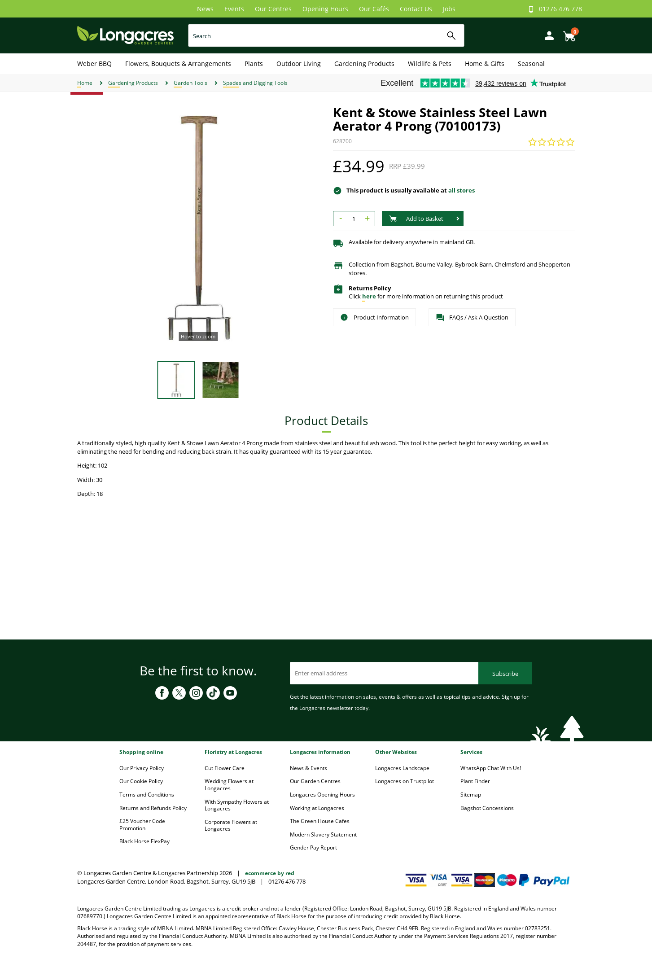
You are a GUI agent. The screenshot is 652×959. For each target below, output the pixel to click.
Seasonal (531, 63)
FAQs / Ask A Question (472, 317)
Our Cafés (374, 8)
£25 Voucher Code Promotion (142, 824)
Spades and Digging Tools (255, 83)
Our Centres (273, 8)
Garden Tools (190, 83)
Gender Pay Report (313, 847)
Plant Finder (475, 781)
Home (84, 83)
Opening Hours (325, 8)
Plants (254, 63)
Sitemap (470, 794)
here (369, 296)
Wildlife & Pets (429, 63)
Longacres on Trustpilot (404, 781)
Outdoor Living (298, 63)
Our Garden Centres (315, 781)
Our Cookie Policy (141, 781)
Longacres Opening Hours (322, 794)
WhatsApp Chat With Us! (490, 768)
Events (234, 8)
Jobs (449, 8)
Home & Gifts (484, 63)
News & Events (308, 768)
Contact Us (416, 8)
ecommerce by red (269, 873)
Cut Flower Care (225, 768)
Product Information (374, 317)
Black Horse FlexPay (144, 841)
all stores (461, 190)
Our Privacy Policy (141, 768)
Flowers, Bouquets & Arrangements (178, 63)
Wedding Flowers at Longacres (229, 784)
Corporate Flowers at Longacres (231, 825)
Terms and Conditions (146, 794)
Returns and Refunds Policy (153, 808)
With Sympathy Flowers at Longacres (237, 805)
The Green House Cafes (320, 821)
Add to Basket (416, 219)
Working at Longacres (317, 808)
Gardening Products (364, 63)
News (205, 8)
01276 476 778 (560, 8)
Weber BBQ (94, 63)
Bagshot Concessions (487, 808)
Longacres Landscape (402, 768)
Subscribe (505, 674)
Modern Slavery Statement (323, 834)
